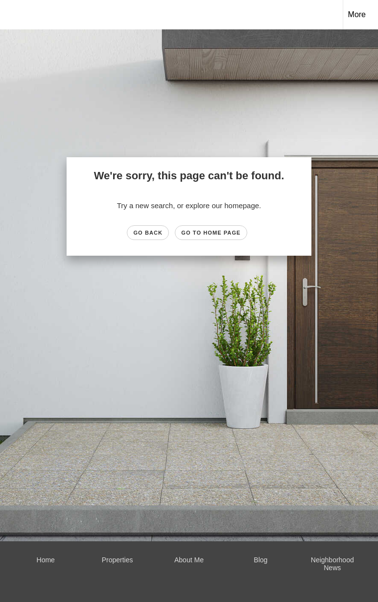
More (357, 14)
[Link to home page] (12, 14)
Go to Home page (210, 233)
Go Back (148, 233)
